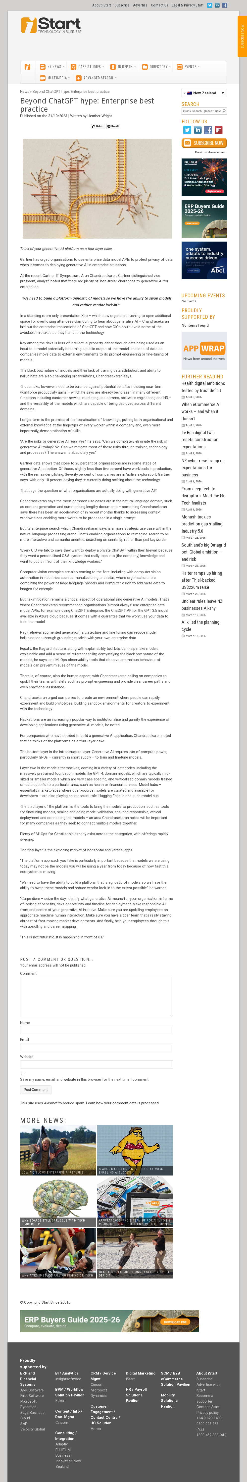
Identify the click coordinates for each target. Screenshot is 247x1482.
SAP (23, 1424)
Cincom (61, 1422)
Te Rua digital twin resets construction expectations (200, 440)
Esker (59, 1400)
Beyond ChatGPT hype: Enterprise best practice (71, 91)
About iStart (101, 5)
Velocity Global (32, 1429)
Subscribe (122, 5)
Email (113, 126)
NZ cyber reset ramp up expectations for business (203, 468)
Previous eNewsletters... (211, 152)
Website (26, 1057)
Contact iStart (208, 1407)
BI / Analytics (67, 1373)
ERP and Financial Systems (28, 1379)
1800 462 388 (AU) (212, 1435)
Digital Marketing (140, 1373)
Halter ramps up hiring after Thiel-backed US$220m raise (202, 580)
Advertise (140, 5)
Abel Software (32, 1390)
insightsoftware (68, 1379)
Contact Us (159, 5)
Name (25, 1023)
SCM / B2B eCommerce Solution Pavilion (175, 1379)
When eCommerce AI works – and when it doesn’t (201, 411)
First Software (32, 1395)
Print (97, 126)
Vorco (96, 1429)
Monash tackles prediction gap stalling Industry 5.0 (202, 524)
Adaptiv (61, 1444)
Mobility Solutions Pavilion (169, 1401)
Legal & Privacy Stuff (188, 5)
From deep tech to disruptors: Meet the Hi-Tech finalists (203, 496)
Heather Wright (100, 116)
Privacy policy (208, 1412)
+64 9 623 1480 (209, 1418)
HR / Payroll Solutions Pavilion (136, 1395)
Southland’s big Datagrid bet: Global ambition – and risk (204, 552)
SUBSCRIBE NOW (242, 36)
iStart (130, 1379)
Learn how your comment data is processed (122, 1103)
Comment (28, 973)
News (24, 91)
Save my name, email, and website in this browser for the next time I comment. (84, 1079)
